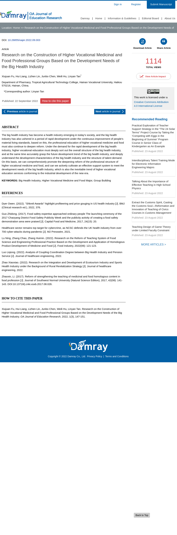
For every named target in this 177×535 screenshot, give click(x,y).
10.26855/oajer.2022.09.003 (24, 40)
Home (98, 18)
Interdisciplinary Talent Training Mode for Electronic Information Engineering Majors (153, 164)
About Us (170, 18)
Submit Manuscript (161, 4)
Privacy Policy (94, 356)
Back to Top (142, 515)
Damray (85, 18)
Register (136, 4)
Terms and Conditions (117, 356)
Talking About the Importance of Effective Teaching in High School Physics (151, 185)
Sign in (118, 4)
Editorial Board (150, 18)
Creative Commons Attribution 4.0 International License (151, 104)
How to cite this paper (55, 100)
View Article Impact (155, 76)
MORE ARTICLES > (153, 244)
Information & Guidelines (122, 18)
